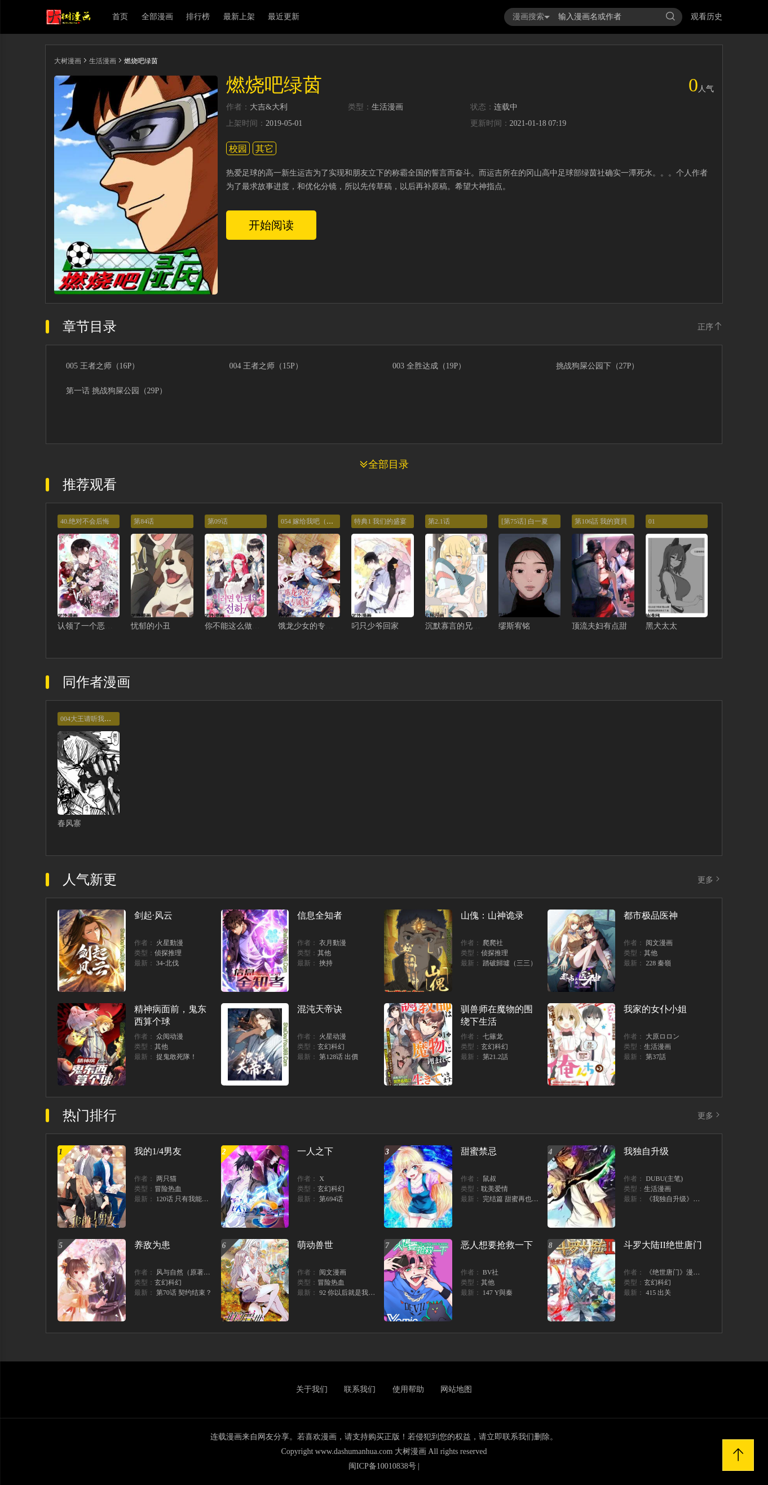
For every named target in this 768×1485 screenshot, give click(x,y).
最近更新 (283, 16)
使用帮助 (408, 1389)
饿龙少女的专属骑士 (313, 626)
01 (651, 521)
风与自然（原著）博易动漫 (196, 1272)
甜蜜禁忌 (479, 1151)
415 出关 (658, 1293)
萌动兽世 (315, 1245)
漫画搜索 (531, 16)
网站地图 (456, 1389)
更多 (710, 880)
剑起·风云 (153, 915)
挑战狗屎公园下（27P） (597, 366)
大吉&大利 (269, 107)
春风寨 (69, 823)
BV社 (491, 1272)
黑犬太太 (661, 626)
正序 (710, 327)
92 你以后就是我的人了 (354, 1293)
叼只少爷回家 (375, 626)
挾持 (326, 963)
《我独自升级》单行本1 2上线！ (694, 1199)
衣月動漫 (332, 943)
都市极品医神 (651, 915)
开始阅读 (271, 225)
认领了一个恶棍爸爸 (93, 626)
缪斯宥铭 (514, 626)
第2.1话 (439, 521)
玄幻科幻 (331, 1047)
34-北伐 (167, 963)
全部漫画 (157, 16)
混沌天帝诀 (319, 1009)
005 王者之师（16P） (102, 366)
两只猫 (166, 1179)
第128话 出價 (338, 1057)
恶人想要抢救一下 (497, 1245)
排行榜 (198, 16)
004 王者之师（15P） (266, 366)
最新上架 (239, 16)
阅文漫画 (659, 943)
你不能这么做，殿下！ (244, 626)
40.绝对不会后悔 (84, 521)
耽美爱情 (494, 1189)
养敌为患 (152, 1245)
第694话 (331, 1199)
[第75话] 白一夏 (524, 521)
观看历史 (706, 16)
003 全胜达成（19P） (429, 366)
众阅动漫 (169, 1036)
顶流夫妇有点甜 (599, 626)
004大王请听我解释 (89, 719)
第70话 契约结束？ (184, 1293)
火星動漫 (169, 943)
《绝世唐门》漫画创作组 (683, 1272)
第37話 (656, 1057)
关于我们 (312, 1389)
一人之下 (315, 1151)
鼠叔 (489, 1179)
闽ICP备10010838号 (382, 1466)
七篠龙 (493, 1036)
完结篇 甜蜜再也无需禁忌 (521, 1199)
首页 (120, 16)
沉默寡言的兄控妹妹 (460, 626)
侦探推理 (168, 953)
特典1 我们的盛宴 (380, 521)
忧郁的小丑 (150, 626)
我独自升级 (646, 1151)
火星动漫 (332, 1036)
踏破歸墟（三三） (510, 963)
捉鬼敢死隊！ (176, 1057)
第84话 (144, 521)
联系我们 (360, 1389)
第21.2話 (495, 1057)
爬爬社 (493, 943)
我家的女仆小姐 (655, 1009)
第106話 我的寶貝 (601, 521)
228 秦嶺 (658, 963)
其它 (264, 148)
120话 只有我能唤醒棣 (189, 1199)
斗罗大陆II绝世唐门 (663, 1245)
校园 (238, 148)
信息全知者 (319, 915)
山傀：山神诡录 (492, 915)
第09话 (218, 521)
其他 (324, 953)
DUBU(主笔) (664, 1179)
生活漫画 (102, 61)
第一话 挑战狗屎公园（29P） (116, 391)
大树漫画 (67, 61)
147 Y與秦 (498, 1293)
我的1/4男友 (158, 1151)
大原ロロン (662, 1036)
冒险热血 (168, 1189)
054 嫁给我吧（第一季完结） (324, 521)
